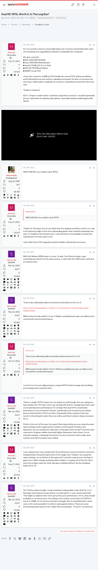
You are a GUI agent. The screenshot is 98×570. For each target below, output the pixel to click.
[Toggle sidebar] (89, 5)
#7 (94, 398)
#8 (94, 448)
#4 (94, 252)
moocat (7, 18)
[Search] (94, 4)
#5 (94, 298)
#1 (94, 45)
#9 (94, 486)
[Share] (90, 45)
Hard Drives (61, 18)
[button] (4, 4)
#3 (94, 206)
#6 (94, 345)
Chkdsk (32, 18)
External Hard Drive (46, 18)
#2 (94, 168)
